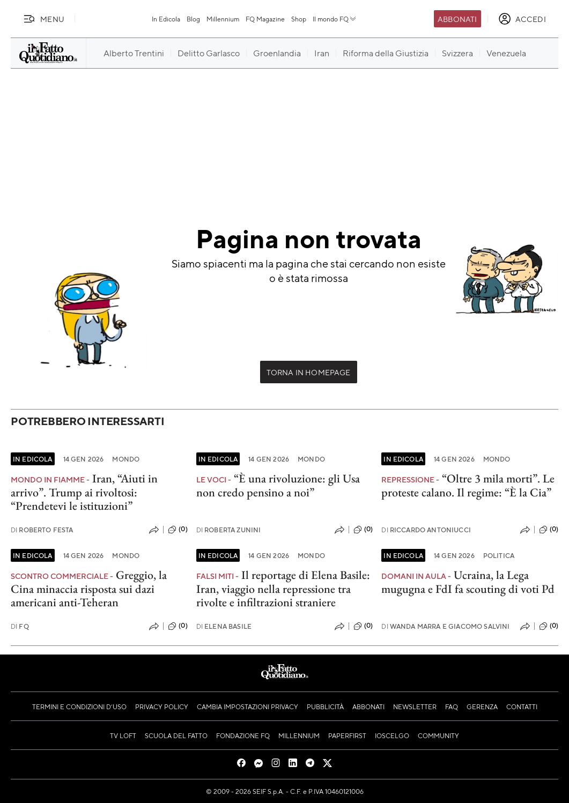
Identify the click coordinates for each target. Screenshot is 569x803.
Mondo (125, 459)
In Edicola (166, 19)
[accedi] (522, 19)
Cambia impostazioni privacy (247, 706)
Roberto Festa (42, 530)
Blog (193, 19)
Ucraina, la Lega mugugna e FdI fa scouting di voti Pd (468, 581)
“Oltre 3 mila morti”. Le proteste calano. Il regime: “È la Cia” (468, 485)
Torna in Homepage (309, 372)
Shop (298, 19)
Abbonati (457, 19)
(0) (177, 529)
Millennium (222, 19)
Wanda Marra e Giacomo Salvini (445, 626)
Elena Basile (224, 626)
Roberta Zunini (228, 530)
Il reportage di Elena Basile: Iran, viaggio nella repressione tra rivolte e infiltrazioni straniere (283, 588)
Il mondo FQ (335, 18)
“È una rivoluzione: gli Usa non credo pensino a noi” (278, 485)
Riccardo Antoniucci (426, 530)
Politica (498, 555)
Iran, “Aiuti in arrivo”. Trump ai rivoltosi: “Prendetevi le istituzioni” (84, 492)
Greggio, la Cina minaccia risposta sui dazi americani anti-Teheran (89, 588)
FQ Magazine (265, 19)
